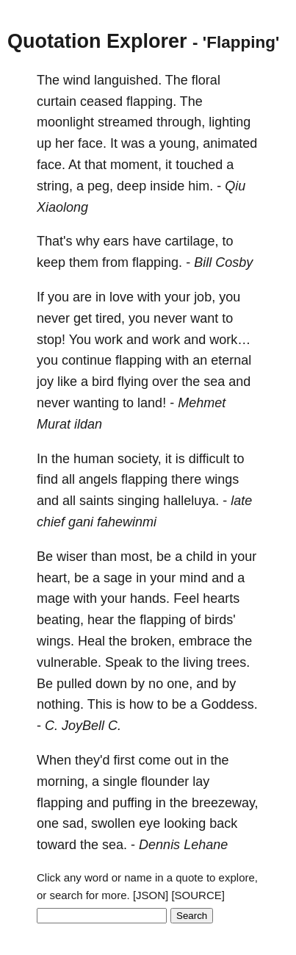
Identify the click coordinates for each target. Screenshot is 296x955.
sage (118, 578)
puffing (132, 802)
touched (199, 164)
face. (92, 143)
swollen (113, 823)
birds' (219, 619)
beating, (60, 619)
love (121, 297)
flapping (138, 360)
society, (140, 458)
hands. (150, 598)
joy (45, 381)
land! (151, 403)
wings (222, 479)
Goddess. (229, 704)
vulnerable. (69, 662)
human (93, 458)
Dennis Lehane (183, 844)
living (198, 662)
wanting (96, 403)
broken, (153, 641)
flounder (165, 781)
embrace (204, 641)
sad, (74, 823)
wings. (55, 641)
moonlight (65, 122)
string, (55, 186)
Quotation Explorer (97, 41)
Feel (186, 598)
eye (149, 823)
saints (96, 500)
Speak (123, 662)
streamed (125, 122)
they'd (92, 760)
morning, (62, 781)
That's (54, 241)
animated (230, 143)
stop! (51, 339)
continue (87, 360)
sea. (114, 844)
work (109, 339)
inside (167, 186)
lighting (229, 122)
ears (116, 241)
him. (200, 186)
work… (229, 339)
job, (204, 297)
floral (206, 80)
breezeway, (225, 802)
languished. (128, 80)
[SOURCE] (198, 895)
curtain (56, 101)
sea (214, 381)
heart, (54, 578)
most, (136, 556)
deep (131, 186)
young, (179, 143)
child (199, 556)
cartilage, (192, 241)
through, (180, 122)
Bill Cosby (223, 262)
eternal (231, 360)
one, (179, 683)
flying (133, 381)
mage (53, 598)
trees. (233, 662)
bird (103, 381)
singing (138, 500)
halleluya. (191, 500)
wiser (72, 556)
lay (200, 781)
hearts (221, 598)
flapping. (151, 101)
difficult (209, 458)
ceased (101, 101)
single (120, 781)
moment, (136, 164)
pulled (74, 683)
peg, (100, 186)
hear (100, 619)
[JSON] (150, 895)
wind (76, 80)
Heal (91, 641)
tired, (110, 318)
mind (193, 578)
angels (98, 479)
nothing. (60, 704)
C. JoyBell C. (83, 725)
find (47, 479)
